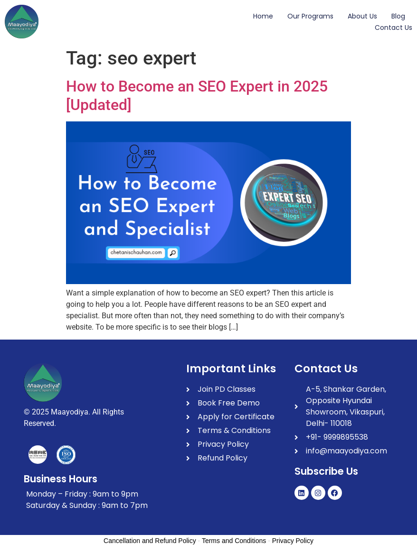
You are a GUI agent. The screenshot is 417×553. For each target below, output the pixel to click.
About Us (362, 16)
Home (263, 16)
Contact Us (393, 27)
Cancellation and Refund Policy (150, 540)
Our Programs (310, 16)
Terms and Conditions (234, 540)
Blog (398, 16)
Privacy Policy (292, 540)
